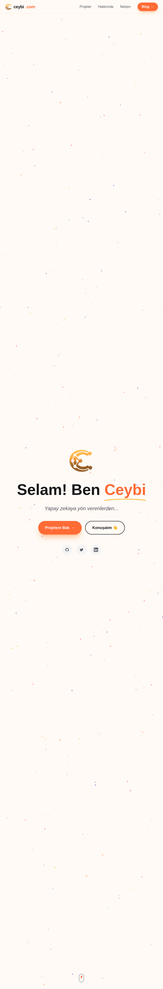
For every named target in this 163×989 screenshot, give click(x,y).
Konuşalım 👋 (105, 528)
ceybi (20, 6)
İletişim (125, 6)
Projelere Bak (60, 528)
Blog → (148, 6)
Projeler (85, 6)
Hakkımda (105, 6)
